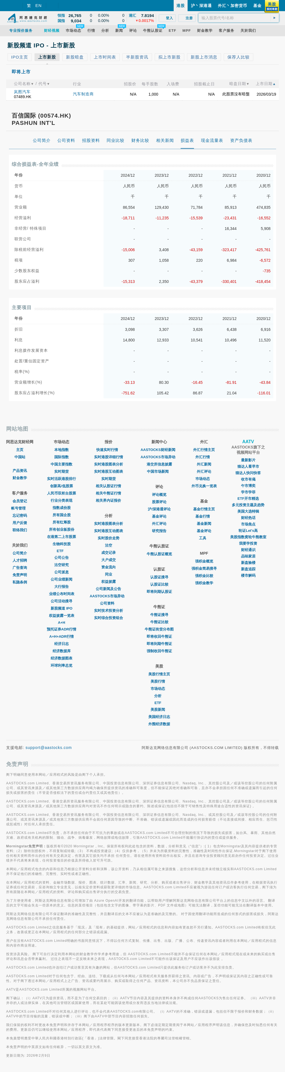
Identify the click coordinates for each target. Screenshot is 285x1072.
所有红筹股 (62, 522)
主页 (19, 450)
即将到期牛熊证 (159, 644)
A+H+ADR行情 (61, 636)
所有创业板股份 (61, 529)
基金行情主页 (204, 509)
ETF (62, 551)
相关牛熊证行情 (108, 493)
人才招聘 (20, 560)
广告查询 (20, 568)
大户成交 (108, 560)
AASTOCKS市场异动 (108, 596)
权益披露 (108, 581)
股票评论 (159, 502)
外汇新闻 (204, 464)
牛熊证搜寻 (159, 615)
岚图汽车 (22, 91)
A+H (61, 622)
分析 (159, 696)
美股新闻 (159, 709)
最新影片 (248, 460)
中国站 (19, 457)
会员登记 (20, 501)
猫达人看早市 (248, 466)
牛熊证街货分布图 (159, 629)
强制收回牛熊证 (159, 651)
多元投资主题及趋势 (248, 505)
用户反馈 (20, 523)
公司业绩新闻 (61, 579)
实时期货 (61, 471)
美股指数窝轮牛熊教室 (248, 537)
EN (38, 5)
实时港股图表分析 (108, 464)
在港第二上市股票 (61, 537)
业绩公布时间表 (61, 594)
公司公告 (61, 558)
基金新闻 (204, 524)
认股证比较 (159, 584)
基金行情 (204, 516)
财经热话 (248, 518)
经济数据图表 (61, 658)
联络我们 (20, 530)
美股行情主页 (159, 674)
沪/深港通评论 (159, 509)
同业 (108, 574)
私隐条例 (20, 582)
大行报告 (61, 586)
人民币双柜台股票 (61, 493)
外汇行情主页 (204, 450)
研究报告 (159, 531)
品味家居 (248, 556)
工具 (204, 538)
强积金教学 (204, 583)
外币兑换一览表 (204, 486)
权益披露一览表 (61, 615)
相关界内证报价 (108, 500)
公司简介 (20, 553)
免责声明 (20, 575)
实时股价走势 (108, 538)
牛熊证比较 (159, 622)
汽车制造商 (83, 94)
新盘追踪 (248, 569)
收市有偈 (248, 479)
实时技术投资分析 (108, 610)
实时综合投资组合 (108, 618)
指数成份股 (62, 508)
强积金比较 (204, 576)
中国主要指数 (61, 464)
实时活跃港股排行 (61, 479)
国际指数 (61, 457)
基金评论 (159, 516)
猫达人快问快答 (248, 473)
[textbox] (238, 17)
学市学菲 (248, 492)
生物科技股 (62, 544)
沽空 (108, 545)
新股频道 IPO (61, 608)
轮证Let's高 (248, 530)
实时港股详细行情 (108, 457)
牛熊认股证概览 (159, 554)
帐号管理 (19, 508)
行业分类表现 (61, 500)
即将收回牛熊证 (159, 636)
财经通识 (248, 550)
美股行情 (159, 681)
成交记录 (108, 552)
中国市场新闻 (159, 471)
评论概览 (159, 495)
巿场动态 (204, 479)
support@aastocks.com (49, 747)
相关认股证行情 (108, 486)
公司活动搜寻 (61, 601)
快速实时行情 (108, 450)
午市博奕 (248, 486)
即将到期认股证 (159, 592)
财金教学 (20, 478)
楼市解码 (248, 575)
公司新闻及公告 (108, 589)
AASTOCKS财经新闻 (159, 450)
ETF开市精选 (248, 498)
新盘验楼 (248, 563)
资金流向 (108, 567)
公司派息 (61, 572)
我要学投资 (248, 543)
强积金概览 (204, 561)
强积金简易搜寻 (204, 568)
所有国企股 (62, 515)
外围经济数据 (159, 724)
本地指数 (61, 450)
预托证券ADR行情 (61, 629)
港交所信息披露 (159, 464)
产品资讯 (20, 471)
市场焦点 (248, 524)
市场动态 (159, 689)
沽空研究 (61, 565)
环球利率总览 (61, 665)
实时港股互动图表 (108, 471)
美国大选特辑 (248, 511)
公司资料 (108, 603)
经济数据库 (62, 651)
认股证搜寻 (159, 577)
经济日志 (61, 644)
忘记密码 (20, 515)
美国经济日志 (159, 717)
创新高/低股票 (61, 486)
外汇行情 (204, 457)
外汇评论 (159, 524)
